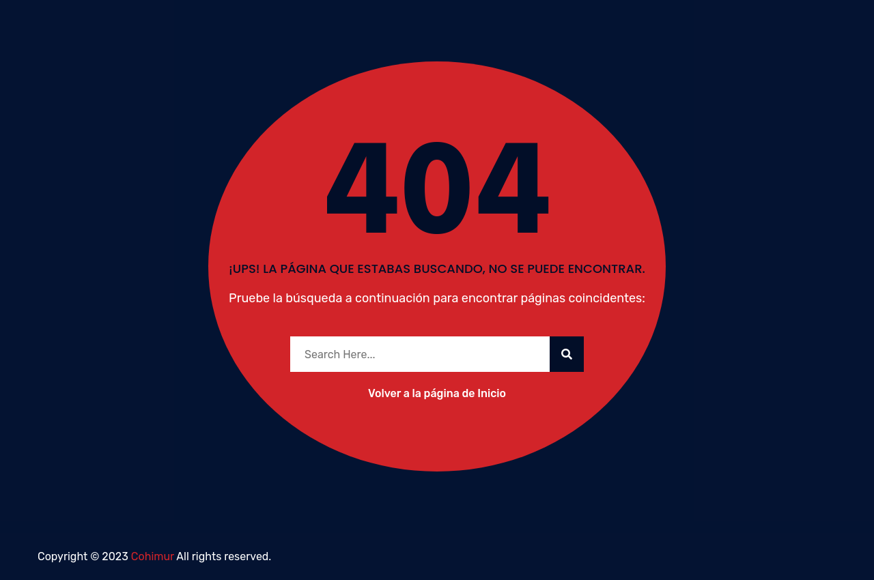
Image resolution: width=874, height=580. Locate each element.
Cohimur (152, 556)
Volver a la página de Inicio (437, 393)
